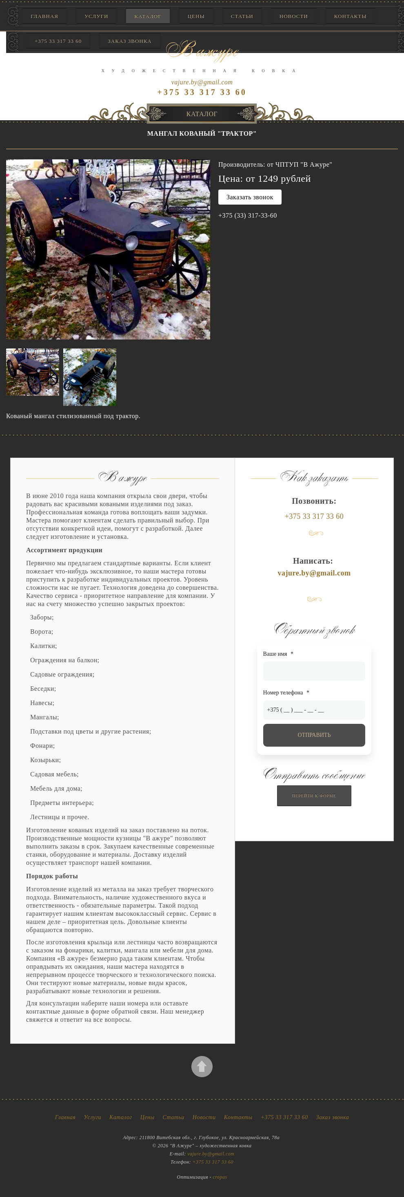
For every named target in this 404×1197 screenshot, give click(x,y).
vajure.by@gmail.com (202, 82)
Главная (44, 16)
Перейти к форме (314, 796)
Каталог (147, 16)
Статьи (242, 16)
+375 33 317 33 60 (314, 516)
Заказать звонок (249, 197)
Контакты (350, 16)
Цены (196, 16)
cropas (220, 1177)
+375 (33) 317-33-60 (247, 215)
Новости (294, 16)
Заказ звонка (332, 1117)
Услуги (96, 16)
